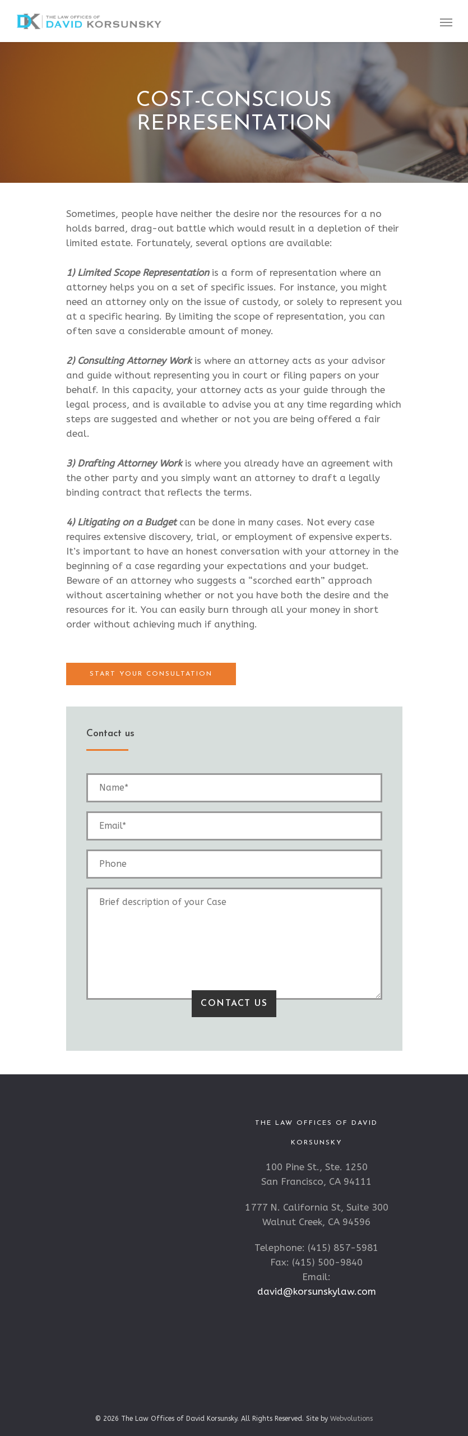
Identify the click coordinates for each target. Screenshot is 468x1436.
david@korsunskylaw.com (316, 1291)
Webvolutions (351, 1419)
